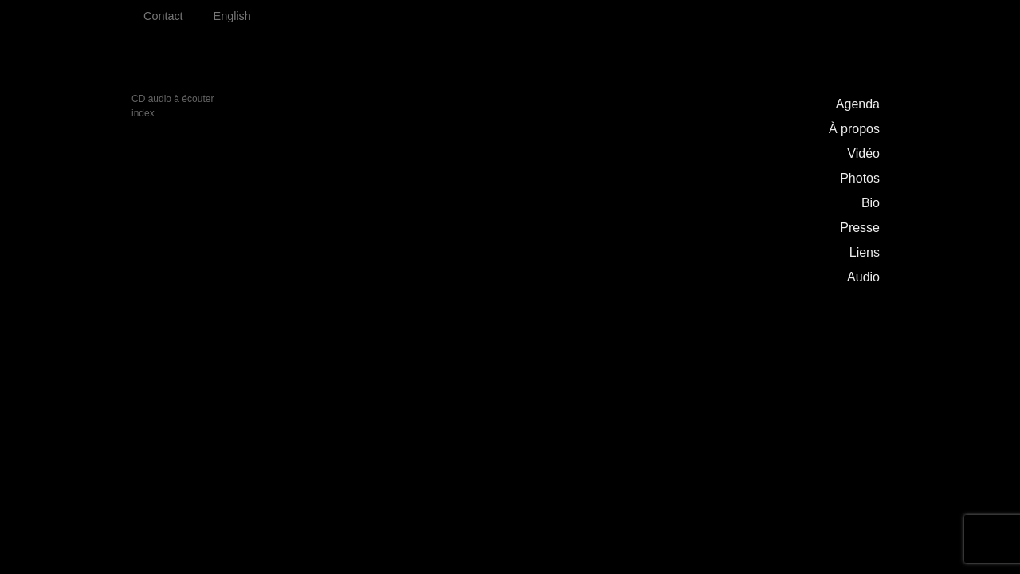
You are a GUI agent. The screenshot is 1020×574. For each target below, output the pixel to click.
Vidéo (863, 153)
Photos (860, 178)
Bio (870, 203)
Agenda (858, 104)
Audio (863, 277)
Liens (864, 252)
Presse (860, 227)
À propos (854, 129)
